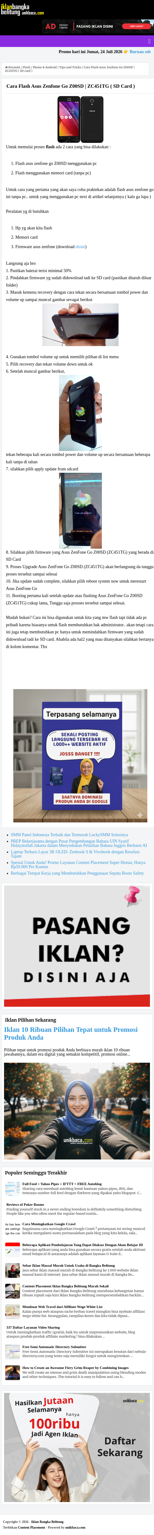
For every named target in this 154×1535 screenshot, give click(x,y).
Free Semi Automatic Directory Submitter (54, 1347)
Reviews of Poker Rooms (25, 1204)
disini (80, 246)
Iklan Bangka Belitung (47, 1522)
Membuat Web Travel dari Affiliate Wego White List (62, 1307)
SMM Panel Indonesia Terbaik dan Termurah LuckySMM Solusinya (69, 834)
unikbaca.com (75, 1527)
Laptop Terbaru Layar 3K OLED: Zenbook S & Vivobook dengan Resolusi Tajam (75, 853)
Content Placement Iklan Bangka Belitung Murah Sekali (65, 1286)
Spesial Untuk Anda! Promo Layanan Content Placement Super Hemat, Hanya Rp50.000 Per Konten (78, 864)
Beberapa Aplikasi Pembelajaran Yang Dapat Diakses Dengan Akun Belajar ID (82, 1245)
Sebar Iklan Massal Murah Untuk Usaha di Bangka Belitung (68, 1265)
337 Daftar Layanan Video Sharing (33, 1327)
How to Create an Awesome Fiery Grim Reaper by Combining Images (75, 1368)
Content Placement (31, 1527)
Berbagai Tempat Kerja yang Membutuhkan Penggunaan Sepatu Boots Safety (77, 873)
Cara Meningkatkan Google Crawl (48, 1224)
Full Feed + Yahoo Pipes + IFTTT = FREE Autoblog (62, 1184)
